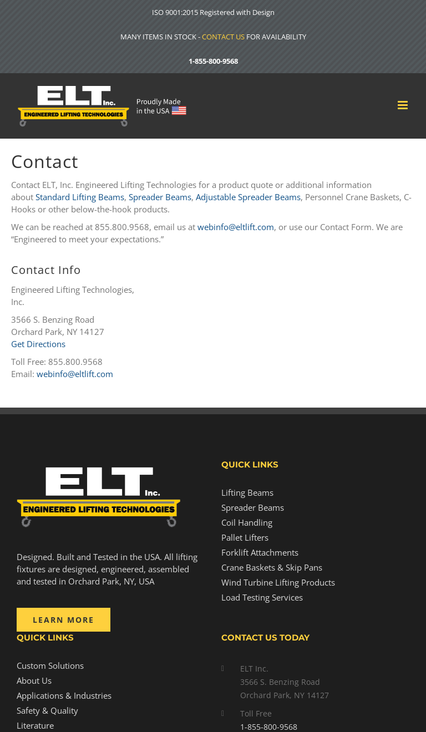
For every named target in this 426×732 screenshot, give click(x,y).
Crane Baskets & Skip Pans (271, 567)
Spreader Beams (160, 196)
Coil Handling (246, 522)
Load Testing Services (262, 597)
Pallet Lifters (244, 537)
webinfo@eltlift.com (235, 226)
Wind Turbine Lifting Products (278, 582)
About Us (34, 680)
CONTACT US (223, 37)
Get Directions (38, 343)
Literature (35, 725)
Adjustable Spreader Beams (248, 196)
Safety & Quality (47, 710)
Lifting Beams (247, 492)
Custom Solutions (50, 665)
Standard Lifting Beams (80, 196)
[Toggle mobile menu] (403, 105)
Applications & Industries (64, 695)
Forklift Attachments (259, 552)
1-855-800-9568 (213, 61)
